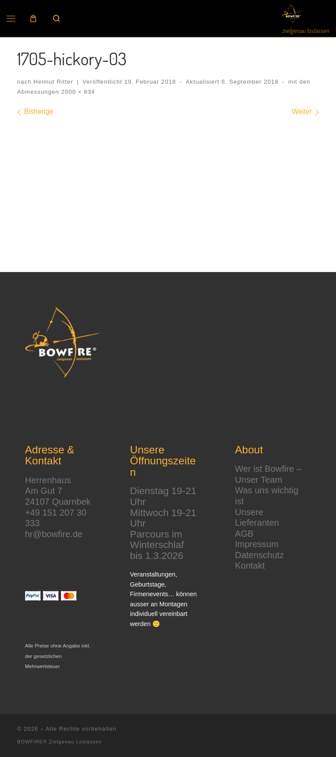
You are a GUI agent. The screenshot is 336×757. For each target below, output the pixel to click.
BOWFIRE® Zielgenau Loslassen (59, 741)
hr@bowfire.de (53, 534)
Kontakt (250, 565)
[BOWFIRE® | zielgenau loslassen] (292, 12)
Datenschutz (259, 555)
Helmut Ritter (54, 81)
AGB (244, 533)
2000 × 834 (77, 91)
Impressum (257, 544)
